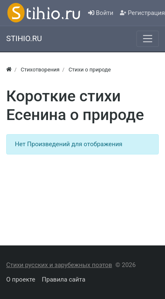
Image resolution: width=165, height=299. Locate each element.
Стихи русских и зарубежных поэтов (59, 265)
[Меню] (147, 39)
